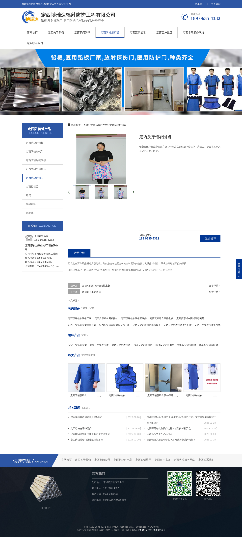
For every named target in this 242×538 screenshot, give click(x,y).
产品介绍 (79, 252)
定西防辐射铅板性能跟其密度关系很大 (106, 435)
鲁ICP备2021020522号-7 (152, 531)
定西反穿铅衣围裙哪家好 (134, 318)
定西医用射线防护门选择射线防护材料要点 (182, 430)
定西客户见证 (164, 32)
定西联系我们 (35, 43)
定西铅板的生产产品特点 (182, 435)
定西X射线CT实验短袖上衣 (96, 285)
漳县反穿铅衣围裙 (186, 345)
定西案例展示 (138, 32)
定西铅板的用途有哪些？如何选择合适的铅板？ (182, 441)
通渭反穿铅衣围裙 (99, 345)
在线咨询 (210, 238)
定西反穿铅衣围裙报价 (106, 318)
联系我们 (199, 3)
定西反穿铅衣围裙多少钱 (207, 325)
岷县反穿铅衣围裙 (208, 345)
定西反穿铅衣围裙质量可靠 (82, 325)
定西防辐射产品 (110, 32)
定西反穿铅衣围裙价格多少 (147, 325)
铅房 (28, 195)
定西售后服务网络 (193, 32)
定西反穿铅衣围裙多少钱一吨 (114, 325)
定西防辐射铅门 (34, 151)
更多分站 (215, 3)
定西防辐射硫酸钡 (36, 160)
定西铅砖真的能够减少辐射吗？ (106, 418)
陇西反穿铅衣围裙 (121, 345)
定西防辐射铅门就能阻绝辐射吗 (106, 441)
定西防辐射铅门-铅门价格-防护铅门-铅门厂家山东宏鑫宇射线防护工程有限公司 (182, 422)
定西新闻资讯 (82, 32)
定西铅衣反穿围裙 (91, 291)
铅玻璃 (29, 212)
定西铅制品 (32, 186)
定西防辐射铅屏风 (36, 169)
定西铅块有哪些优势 (106, 430)
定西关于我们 (56, 32)
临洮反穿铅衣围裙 (165, 345)
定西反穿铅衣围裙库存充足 (190, 318)
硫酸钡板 (31, 204)
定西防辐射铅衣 (34, 177)
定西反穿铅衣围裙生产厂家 (178, 325)
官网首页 (32, 32)
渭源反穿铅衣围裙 (143, 345)
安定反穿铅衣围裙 (77, 345)
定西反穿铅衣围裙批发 (161, 318)
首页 (85, 124)
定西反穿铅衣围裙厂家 (79, 318)
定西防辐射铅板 (34, 142)
